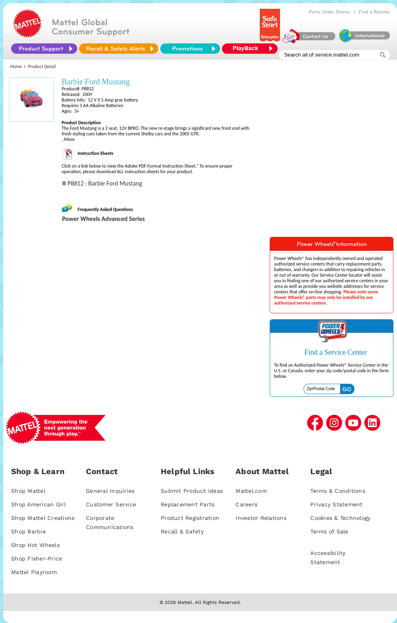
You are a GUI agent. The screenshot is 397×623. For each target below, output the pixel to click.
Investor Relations (260, 518)
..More (68, 139)
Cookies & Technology (340, 518)
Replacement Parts (187, 504)
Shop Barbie (28, 531)
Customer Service (111, 504)
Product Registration (190, 518)
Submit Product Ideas (192, 491)
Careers (246, 504)
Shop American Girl (38, 504)
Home (16, 66)
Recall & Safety (182, 531)
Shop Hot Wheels (35, 545)
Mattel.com (251, 491)
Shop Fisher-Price (36, 558)
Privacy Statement (336, 504)
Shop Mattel (28, 491)
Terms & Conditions (337, 491)
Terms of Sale (329, 531)
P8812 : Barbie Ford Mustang (105, 183)
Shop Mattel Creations (42, 518)
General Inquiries (110, 491)
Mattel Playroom (34, 572)
